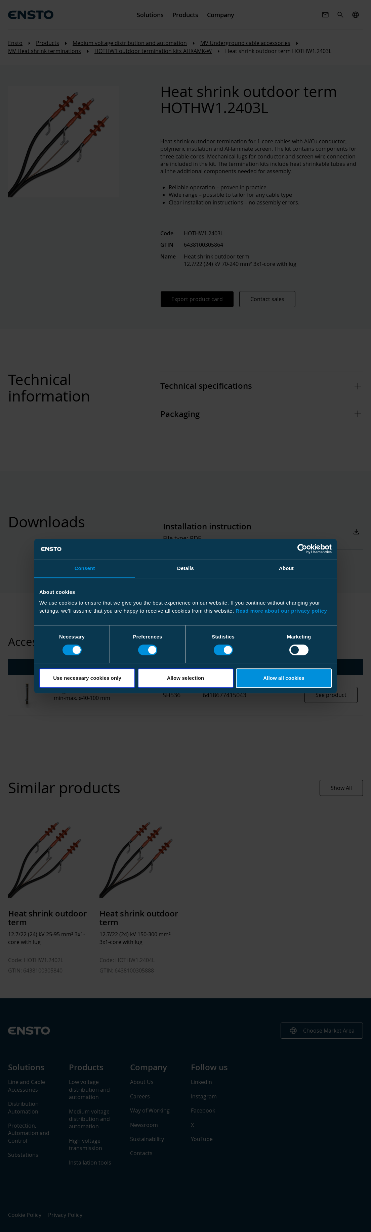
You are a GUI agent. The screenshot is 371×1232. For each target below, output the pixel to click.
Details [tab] (185, 568)
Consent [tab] (85, 568)
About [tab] (286, 568)
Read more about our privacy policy (281, 611)
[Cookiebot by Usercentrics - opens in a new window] (302, 549)
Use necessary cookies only (87, 678)
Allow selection (185, 678)
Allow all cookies (283, 678)
